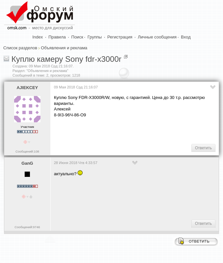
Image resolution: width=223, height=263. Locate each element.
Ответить (203, 148)
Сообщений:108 (27, 151)
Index (38, 37)
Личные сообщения (157, 37)
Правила (57, 37)
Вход (185, 37)
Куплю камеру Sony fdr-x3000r (66, 59)
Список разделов (20, 47)
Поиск (77, 37)
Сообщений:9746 (27, 227)
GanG (27, 163)
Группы (94, 37)
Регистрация (119, 37)
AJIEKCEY (27, 87)
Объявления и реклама (64, 47)
